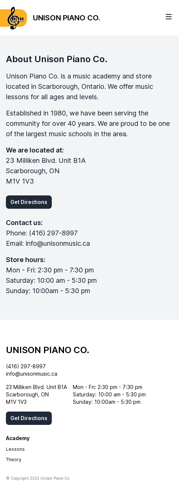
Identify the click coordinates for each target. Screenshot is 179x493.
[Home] (50, 18)
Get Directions (28, 202)
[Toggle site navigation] (168, 16)
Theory (13, 459)
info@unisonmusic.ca (58, 243)
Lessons (15, 449)
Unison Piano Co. (48, 350)
